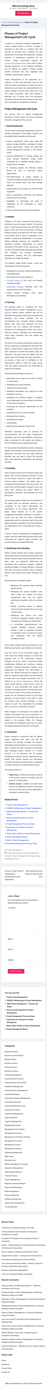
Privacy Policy (7, 1368)
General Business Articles (14, 1079)
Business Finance (11, 1063)
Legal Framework (11, 1118)
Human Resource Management (16, 1090)
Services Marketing (12, 1195)
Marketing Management (13, 1153)
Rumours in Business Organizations (15, 1270)
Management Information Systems (17, 1137)
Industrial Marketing (12, 1094)
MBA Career (9, 1156)
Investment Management (14, 1114)
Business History (11, 1067)
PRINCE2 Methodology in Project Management (24, 808)
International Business (13, 1102)
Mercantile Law (10, 1160)
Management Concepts (13, 1133)
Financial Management (13, 1075)
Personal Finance (11, 1176)
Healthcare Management (14, 1087)
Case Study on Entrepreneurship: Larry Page (18, 1228)
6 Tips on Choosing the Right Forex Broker (17, 1274)
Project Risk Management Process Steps (22, 844)
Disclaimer (5, 1364)
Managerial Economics (13, 1149)
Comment (12, 908)
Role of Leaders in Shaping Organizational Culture (20, 1252)
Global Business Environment (15, 1083)
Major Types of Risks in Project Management (23, 834)
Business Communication (14, 1056)
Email (10, 949)
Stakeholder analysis (15, 287)
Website (11, 960)
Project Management (15, 22)
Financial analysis (13, 280)
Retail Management (12, 1191)
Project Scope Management (17, 805)
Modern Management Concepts (16, 1164)
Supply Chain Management (15, 1203)
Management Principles (13, 1141)
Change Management (24, 681)
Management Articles (13, 1125)
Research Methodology (13, 1187)
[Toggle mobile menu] (23, 13)
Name (10, 939)
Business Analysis (11, 1052)
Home (4, 22)
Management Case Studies (15, 1129)
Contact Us (6, 1372)
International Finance (12, 1110)
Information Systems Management (17, 1098)
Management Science (13, 1145)
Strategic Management (13, 1199)
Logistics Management (13, 1121)
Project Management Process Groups (21, 824)
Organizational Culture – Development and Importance (22, 1256)
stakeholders (34, 247)
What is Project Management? (18, 840)
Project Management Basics (17, 837)
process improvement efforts (16, 63)
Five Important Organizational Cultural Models (18, 1260)
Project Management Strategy (23, 856)
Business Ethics (10, 1059)
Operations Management (14, 1168)
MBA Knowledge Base (23, 6)
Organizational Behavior (13, 1172)
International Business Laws (15, 1106)
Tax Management (11, 1207)
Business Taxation (11, 1071)
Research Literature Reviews (15, 1184)
